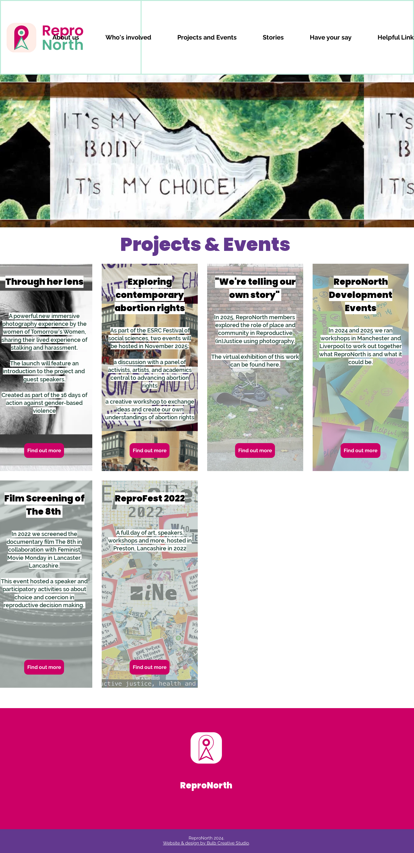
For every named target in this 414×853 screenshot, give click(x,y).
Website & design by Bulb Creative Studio (206, 842)
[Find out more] (44, 450)
